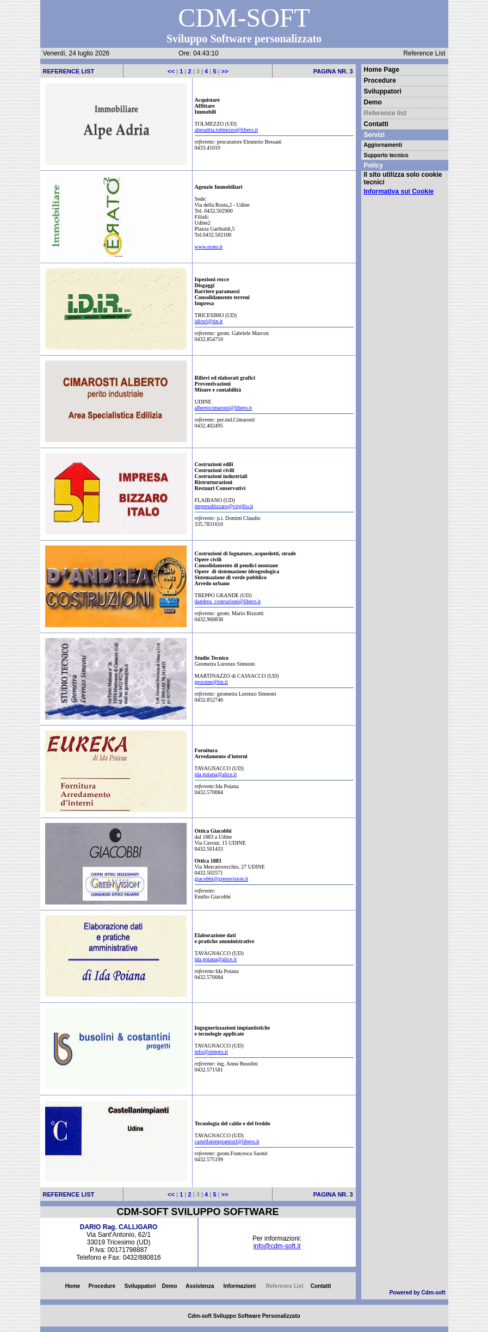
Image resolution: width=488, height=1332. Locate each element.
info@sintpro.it (211, 1052)
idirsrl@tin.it (209, 321)
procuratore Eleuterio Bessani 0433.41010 (274, 143)
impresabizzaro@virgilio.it (224, 506)
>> (224, 71)
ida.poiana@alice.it (216, 774)
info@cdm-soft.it (277, 1246)
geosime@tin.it (211, 682)
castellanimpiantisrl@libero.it (227, 1141)
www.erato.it (209, 247)
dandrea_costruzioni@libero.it (228, 601)
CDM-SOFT (244, 17)
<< (172, 71)
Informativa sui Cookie (399, 191)
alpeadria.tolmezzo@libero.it (226, 130)
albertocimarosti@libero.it (223, 408)
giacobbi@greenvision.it (221, 879)
